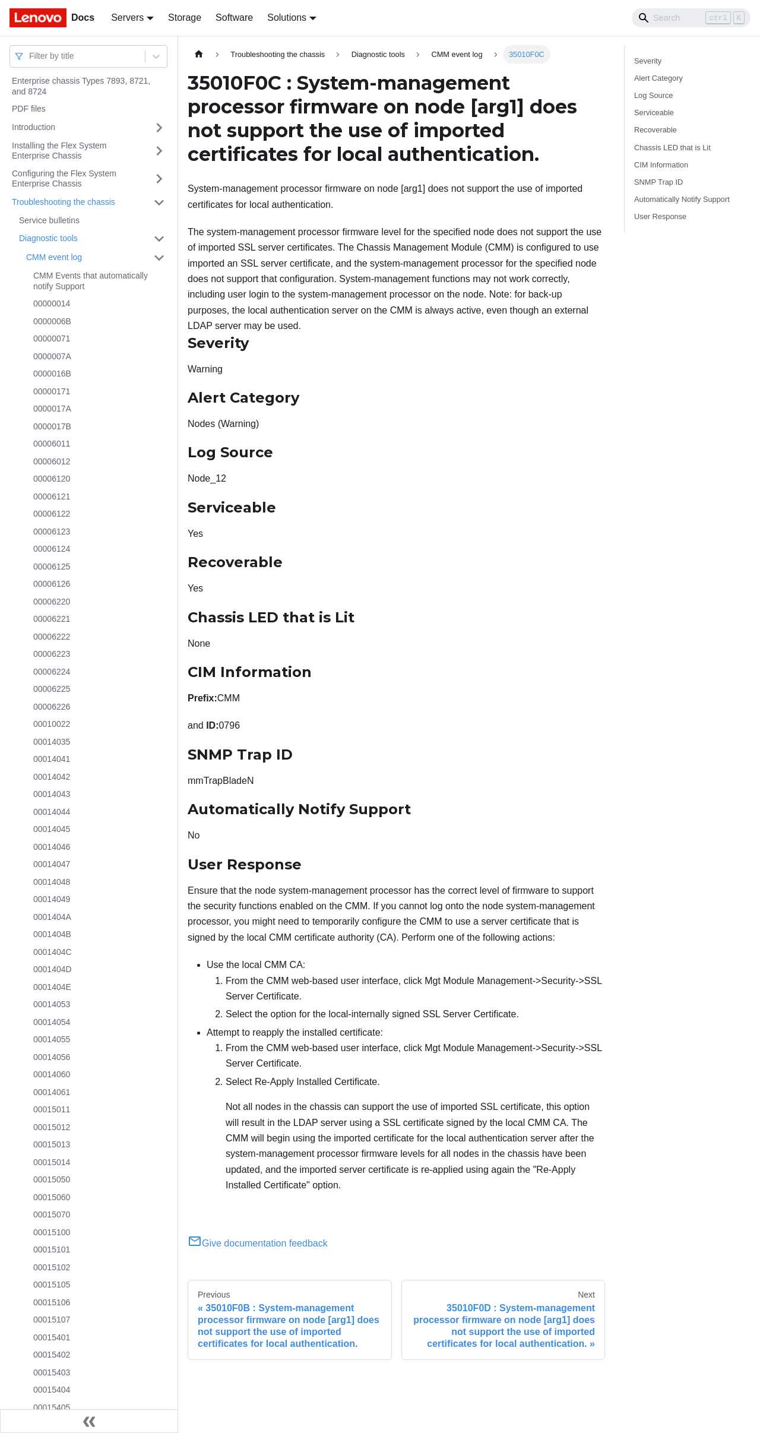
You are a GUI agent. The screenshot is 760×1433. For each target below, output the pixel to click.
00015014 (51, 1162)
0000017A (52, 408)
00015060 (51, 1197)
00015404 (51, 1389)
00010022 (51, 724)
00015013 (51, 1144)
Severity (647, 60)
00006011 (51, 443)
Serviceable (654, 112)
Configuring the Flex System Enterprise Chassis (64, 179)
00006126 (51, 584)
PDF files (29, 108)
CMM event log (54, 257)
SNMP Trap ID (658, 182)
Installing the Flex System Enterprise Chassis (59, 151)
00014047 (51, 864)
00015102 (51, 1267)
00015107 (51, 1319)
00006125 (51, 566)
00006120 (51, 478)
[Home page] (199, 54)
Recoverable (655, 129)
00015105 (51, 1284)
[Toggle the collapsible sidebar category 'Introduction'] (159, 127)
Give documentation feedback (258, 1243)
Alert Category (658, 78)
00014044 (51, 812)
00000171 (51, 391)
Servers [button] (127, 17)
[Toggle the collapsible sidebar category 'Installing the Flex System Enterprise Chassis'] (159, 151)
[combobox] (30, 56)
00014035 (51, 741)
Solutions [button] (286, 17)
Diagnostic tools (48, 238)
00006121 (51, 496)
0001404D (52, 969)
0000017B (52, 426)
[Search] (691, 17)
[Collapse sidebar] (89, 1421)
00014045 (51, 829)
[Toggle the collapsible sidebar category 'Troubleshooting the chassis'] (159, 202)
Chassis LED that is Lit (672, 147)
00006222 (51, 636)
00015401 (51, 1337)
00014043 (51, 794)
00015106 (51, 1302)
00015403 (51, 1372)
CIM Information (661, 164)
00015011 (51, 1109)
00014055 (51, 1039)
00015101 (51, 1249)
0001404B (52, 934)
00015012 (51, 1127)
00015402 (51, 1354)
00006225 (51, 689)
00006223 (51, 654)
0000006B (52, 321)
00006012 (51, 461)
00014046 (51, 847)
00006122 (51, 513)
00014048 (51, 882)
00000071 (51, 338)
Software (234, 17)
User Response (660, 216)
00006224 (51, 671)
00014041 (51, 759)
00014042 (51, 777)
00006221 (51, 619)
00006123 (51, 531)
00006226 (51, 706)
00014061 (51, 1092)
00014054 (51, 1022)
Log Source (653, 95)
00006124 (51, 548)
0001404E (52, 987)
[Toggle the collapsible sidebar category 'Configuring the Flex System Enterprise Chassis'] (159, 179)
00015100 (51, 1232)
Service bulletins (49, 220)
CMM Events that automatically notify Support (90, 281)
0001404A (52, 917)
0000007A (52, 356)
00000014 (51, 303)
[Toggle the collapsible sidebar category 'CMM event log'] (159, 257)
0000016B (52, 373)
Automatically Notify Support (682, 199)
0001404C (52, 952)
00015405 (51, 1407)
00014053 (51, 1004)
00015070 (51, 1214)
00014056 (51, 1057)
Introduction (33, 127)
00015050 (51, 1179)
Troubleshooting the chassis (63, 202)
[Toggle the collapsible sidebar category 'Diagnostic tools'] (159, 238)
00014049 (51, 899)
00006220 (51, 601)
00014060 (51, 1074)
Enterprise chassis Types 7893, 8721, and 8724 (81, 86)
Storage (184, 17)
